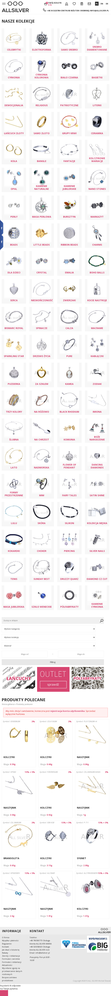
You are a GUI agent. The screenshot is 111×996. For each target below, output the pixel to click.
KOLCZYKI (9, 757)
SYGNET (81, 858)
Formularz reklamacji (11, 962)
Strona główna (8, 704)
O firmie (5, 937)
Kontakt (5, 946)
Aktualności (7, 965)
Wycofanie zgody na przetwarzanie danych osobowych (12, 971)
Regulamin (7, 943)
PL (97, 3)
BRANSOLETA (11, 858)
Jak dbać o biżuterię (10, 949)
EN (102, 3)
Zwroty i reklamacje (11, 956)
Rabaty (5, 953)
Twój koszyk (54, 4)
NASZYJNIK (83, 757)
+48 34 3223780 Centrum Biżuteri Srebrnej (68, 10)
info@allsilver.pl (99, 10)
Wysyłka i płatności (10, 940)
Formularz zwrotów (11, 959)
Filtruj (52, 662)
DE (107, 3)
